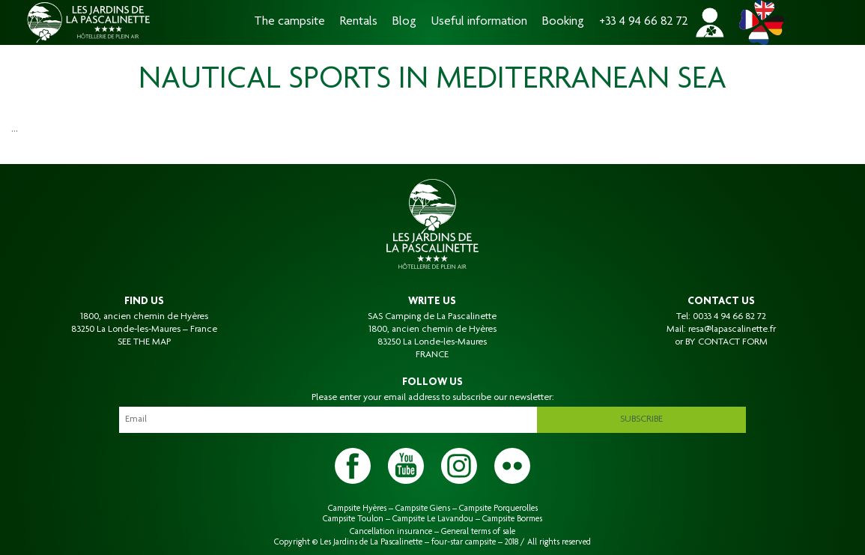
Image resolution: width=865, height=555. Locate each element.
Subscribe (641, 419)
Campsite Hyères (357, 508)
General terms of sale (478, 531)
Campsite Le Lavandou (432, 519)
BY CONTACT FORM (726, 342)
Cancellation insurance (391, 531)
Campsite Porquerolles (498, 508)
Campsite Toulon (353, 519)
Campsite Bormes (512, 519)
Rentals (358, 22)
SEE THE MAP (144, 342)
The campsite (289, 22)
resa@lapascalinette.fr (732, 329)
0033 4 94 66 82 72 (729, 317)
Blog (404, 22)
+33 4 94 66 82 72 (643, 22)
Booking (563, 22)
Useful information (479, 22)
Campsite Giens (422, 508)
